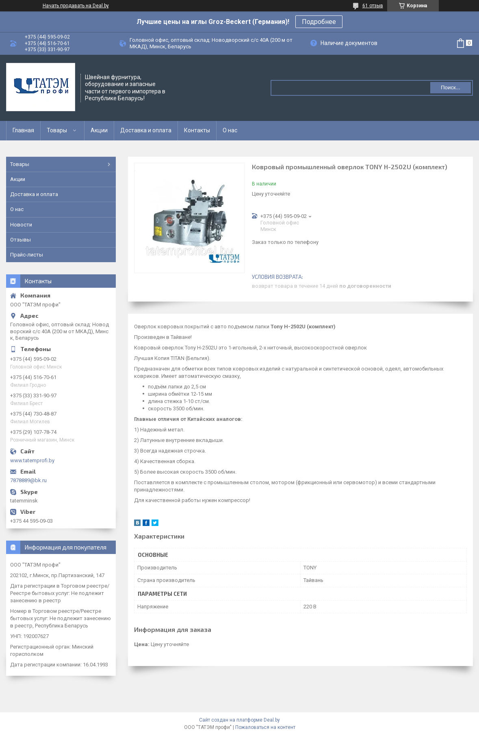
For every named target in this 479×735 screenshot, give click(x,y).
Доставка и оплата (145, 130)
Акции (99, 130)
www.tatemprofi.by (32, 460)
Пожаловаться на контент (265, 727)
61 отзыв (372, 6)
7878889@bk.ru (28, 480)
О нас (230, 130)
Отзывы (20, 240)
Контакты (197, 130)
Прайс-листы (26, 255)
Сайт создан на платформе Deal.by (239, 720)
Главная (23, 130)
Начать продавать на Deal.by (76, 6)
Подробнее (319, 22)
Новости (21, 225)
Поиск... (450, 87)
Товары (57, 130)
